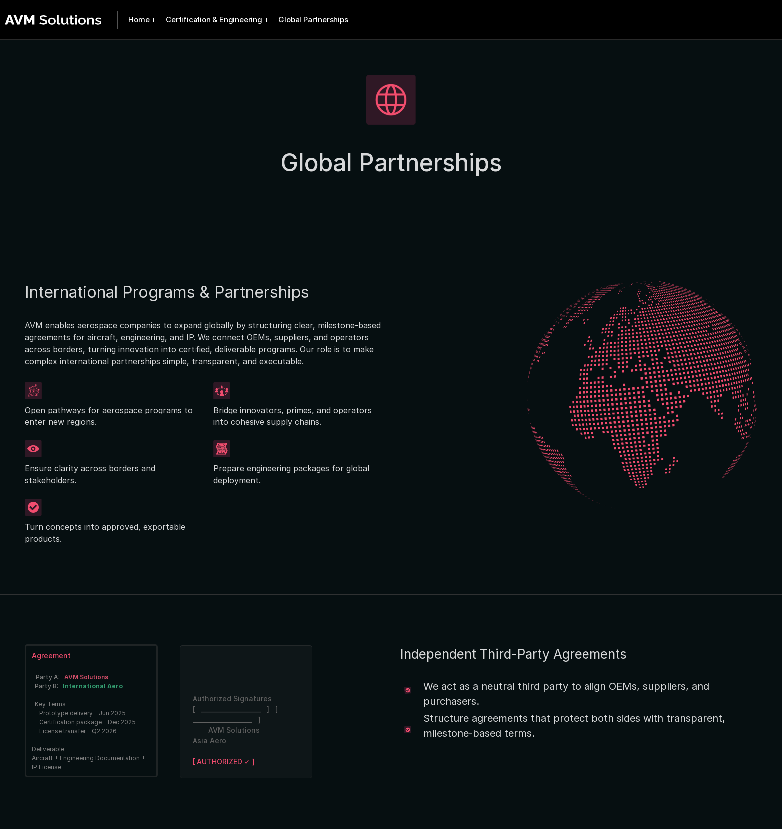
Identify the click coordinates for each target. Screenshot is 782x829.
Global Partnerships (313, 19)
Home (138, 19)
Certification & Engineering (214, 19)
